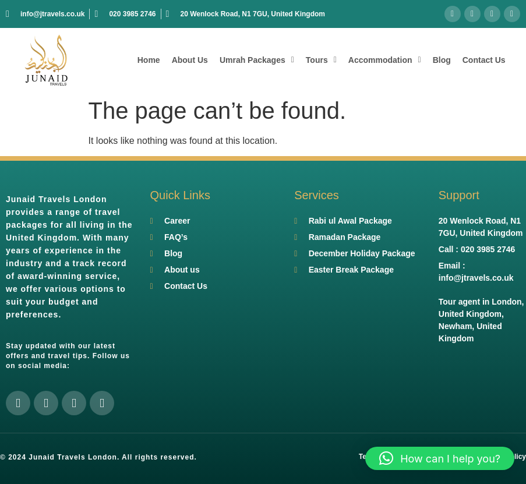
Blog (442, 60)
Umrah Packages (257, 60)
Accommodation (384, 60)
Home (148, 60)
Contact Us (484, 60)
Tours (321, 60)
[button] (439, 458)
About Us (190, 60)
